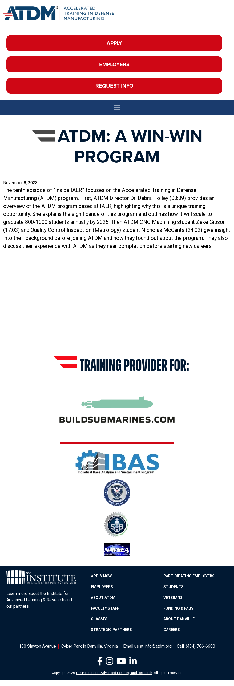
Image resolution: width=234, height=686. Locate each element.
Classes (99, 619)
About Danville (179, 619)
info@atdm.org (158, 646)
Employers (114, 64)
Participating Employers (189, 576)
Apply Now (101, 576)
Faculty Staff (105, 608)
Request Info (114, 86)
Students (173, 587)
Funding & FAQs (178, 608)
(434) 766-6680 (200, 646)
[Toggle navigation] (117, 107)
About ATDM (103, 597)
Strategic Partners (111, 629)
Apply (114, 43)
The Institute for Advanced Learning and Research (114, 673)
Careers (171, 629)
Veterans (173, 597)
